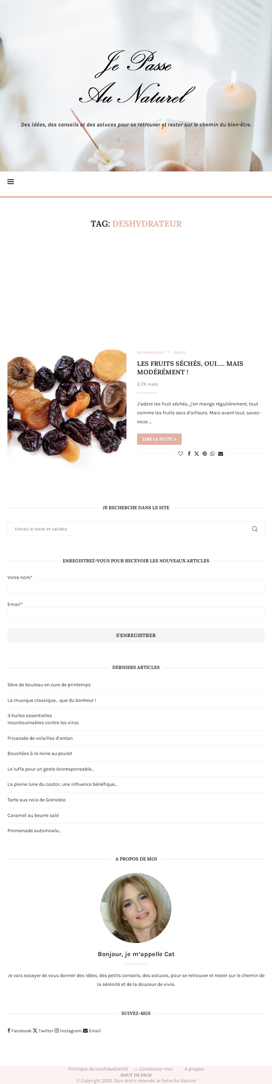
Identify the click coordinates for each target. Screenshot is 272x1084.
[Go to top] (136, 1075)
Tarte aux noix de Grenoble (36, 800)
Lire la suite (159, 439)
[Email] (92, 1031)
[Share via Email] (220, 454)
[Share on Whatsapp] (212, 454)
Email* (136, 611)
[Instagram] (68, 1031)
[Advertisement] (136, 289)
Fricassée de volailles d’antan (40, 738)
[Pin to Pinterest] (205, 454)
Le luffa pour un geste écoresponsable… (50, 769)
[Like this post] (180, 454)
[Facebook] (19, 1031)
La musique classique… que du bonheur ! (51, 700)
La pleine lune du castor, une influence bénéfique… (62, 784)
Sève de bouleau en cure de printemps (49, 685)
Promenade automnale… (34, 831)
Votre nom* (136, 584)
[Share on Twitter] (196, 454)
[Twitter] (43, 1031)
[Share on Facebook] (189, 454)
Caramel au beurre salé (33, 815)
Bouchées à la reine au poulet (39, 753)
